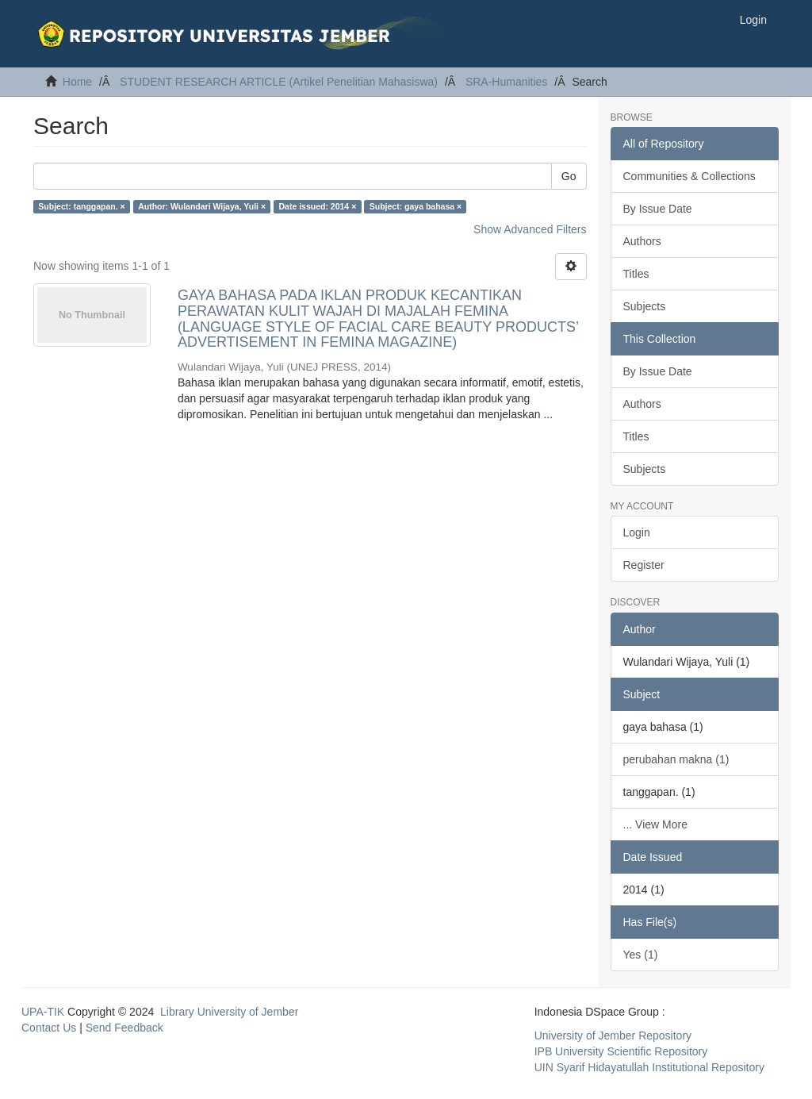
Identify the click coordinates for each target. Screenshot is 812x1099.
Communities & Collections (689, 176)
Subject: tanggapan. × (81, 206)
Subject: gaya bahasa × (416, 206)
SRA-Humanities (506, 81)
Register (644, 565)
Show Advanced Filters (529, 229)
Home (77, 81)
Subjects (644, 306)
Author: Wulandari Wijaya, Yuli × (202, 206)
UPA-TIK (42, 1011)
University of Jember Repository (612, 1035)
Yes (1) (640, 954)
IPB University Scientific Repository (621, 1051)
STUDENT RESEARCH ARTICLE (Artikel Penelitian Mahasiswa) (279, 81)
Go (568, 176)
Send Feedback (124, 1027)
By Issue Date (657, 208)
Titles (636, 273)
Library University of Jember (229, 1011)
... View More (655, 824)
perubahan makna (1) (676, 759)
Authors (642, 241)
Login (636, 532)
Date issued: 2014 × (318, 206)
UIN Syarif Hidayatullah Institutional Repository (649, 1067)
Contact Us (48, 1027)
